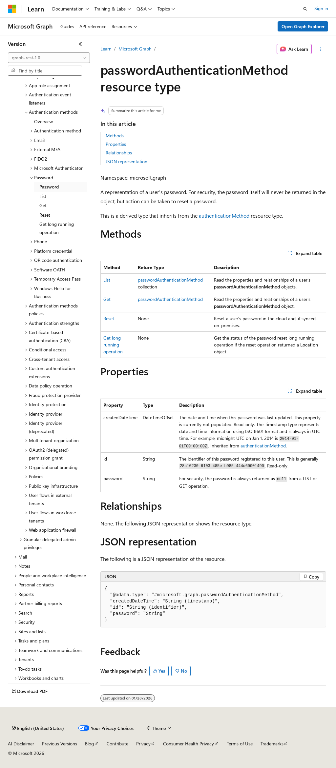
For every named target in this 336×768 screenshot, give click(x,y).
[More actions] (320, 49)
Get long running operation (113, 345)
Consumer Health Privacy (188, 743)
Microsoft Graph (135, 49)
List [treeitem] (42, 196)
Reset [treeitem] (44, 215)
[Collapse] (80, 44)
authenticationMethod (224, 215)
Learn (106, 49)
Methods (115, 135)
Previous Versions (59, 743)
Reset (108, 318)
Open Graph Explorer (303, 26)
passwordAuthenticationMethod (170, 280)
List (106, 280)
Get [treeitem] (43, 205)
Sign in (321, 8)
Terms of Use (240, 743)
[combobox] (49, 57)
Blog (89, 743)
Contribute (117, 743)
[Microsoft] (12, 9)
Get (107, 299)
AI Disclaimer (21, 743)
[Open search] (305, 9)
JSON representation (126, 161)
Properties (116, 144)
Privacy (143, 743)
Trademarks (272, 743)
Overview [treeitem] (43, 121)
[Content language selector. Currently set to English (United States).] (38, 728)
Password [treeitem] (49, 187)
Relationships (119, 152)
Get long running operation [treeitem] (56, 228)
